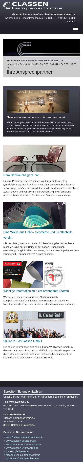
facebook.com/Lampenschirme (23, 454)
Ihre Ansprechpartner (30, 72)
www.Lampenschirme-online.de (23, 444)
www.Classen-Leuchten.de (21, 440)
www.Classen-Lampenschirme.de (24, 437)
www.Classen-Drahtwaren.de (22, 447)
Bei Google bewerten (17, 451)
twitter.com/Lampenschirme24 (22, 458)
